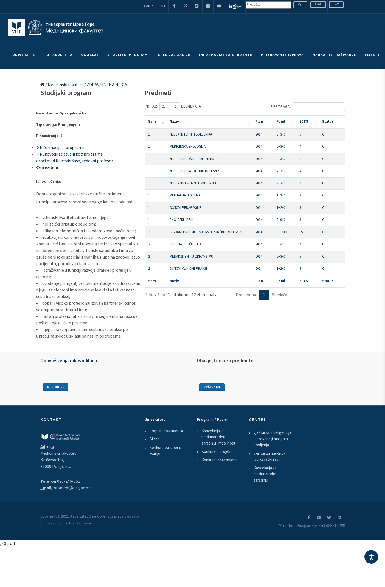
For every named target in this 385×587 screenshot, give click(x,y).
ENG (318, 4)
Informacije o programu (60, 148)
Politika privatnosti (55, 523)
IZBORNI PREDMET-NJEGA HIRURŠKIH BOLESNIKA (206, 232)
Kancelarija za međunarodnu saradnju (265, 474)
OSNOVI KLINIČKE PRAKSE (189, 268)
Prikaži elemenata (173, 106)
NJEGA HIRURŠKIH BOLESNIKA (192, 158)
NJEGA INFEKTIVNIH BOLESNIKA (193, 183)
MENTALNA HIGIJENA (185, 195)
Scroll (9, 544)
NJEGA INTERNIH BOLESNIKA (191, 134)
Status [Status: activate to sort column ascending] (328, 121)
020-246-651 (68, 481)
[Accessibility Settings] (371, 557)
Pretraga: (308, 106)
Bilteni (155, 439)
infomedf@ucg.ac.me (72, 488)
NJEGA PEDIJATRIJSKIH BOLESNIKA (195, 170)
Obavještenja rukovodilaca (68, 360)
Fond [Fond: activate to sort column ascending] (281, 121)
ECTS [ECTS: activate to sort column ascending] (303, 121)
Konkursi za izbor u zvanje (165, 451)
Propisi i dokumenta (166, 431)
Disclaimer (84, 523)
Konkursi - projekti (217, 451)
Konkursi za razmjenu (219, 460)
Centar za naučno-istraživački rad (269, 457)
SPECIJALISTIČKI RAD (185, 244)
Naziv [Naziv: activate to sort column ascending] (174, 121)
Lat (336, 4)
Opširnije (55, 387)
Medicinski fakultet (66, 85)
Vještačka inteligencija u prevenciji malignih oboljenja (272, 439)
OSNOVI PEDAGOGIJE (185, 207)
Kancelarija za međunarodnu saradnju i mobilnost (218, 437)
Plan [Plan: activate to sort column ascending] (259, 121)
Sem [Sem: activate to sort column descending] (152, 121)
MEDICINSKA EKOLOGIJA (188, 146)
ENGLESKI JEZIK (181, 219)
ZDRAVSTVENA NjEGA (107, 85)
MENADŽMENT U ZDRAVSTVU (191, 256)
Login (149, 6)
